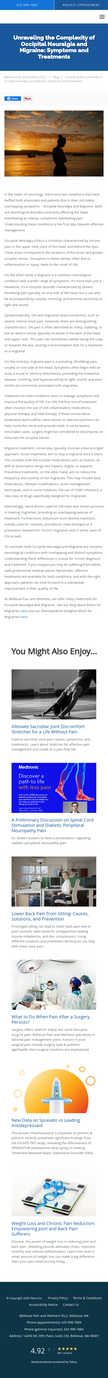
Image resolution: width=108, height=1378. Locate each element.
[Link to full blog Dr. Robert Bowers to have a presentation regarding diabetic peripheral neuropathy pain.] (54, 799)
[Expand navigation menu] (102, 17)
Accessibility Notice (43, 1304)
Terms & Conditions (87, 1298)
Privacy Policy (58, 1298)
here (23, 611)
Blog (56, 77)
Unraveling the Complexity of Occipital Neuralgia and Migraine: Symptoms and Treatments (53, 79)
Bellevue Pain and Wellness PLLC (25, 77)
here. (24, 616)
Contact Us (71, 1304)
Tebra (73, 1362)
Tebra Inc (36, 1298)
